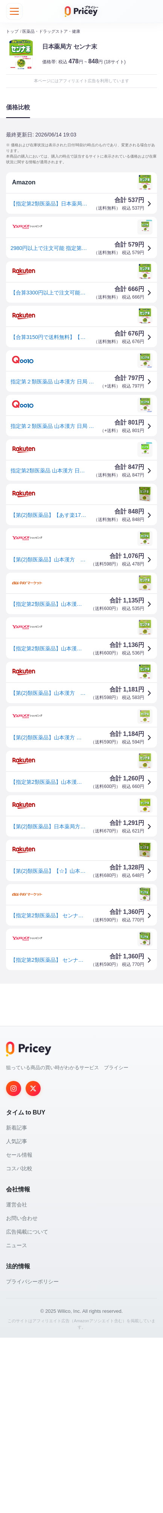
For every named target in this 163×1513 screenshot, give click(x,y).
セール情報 (19, 1330)
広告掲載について (27, 1407)
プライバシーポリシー (32, 1457)
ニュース (16, 1421)
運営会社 (16, 1380)
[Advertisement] (81, 1077)
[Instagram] (13, 1263)
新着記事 (16, 1303)
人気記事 (16, 1317)
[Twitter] (33, 1263)
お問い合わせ (22, 1393)
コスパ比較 (19, 1344)
